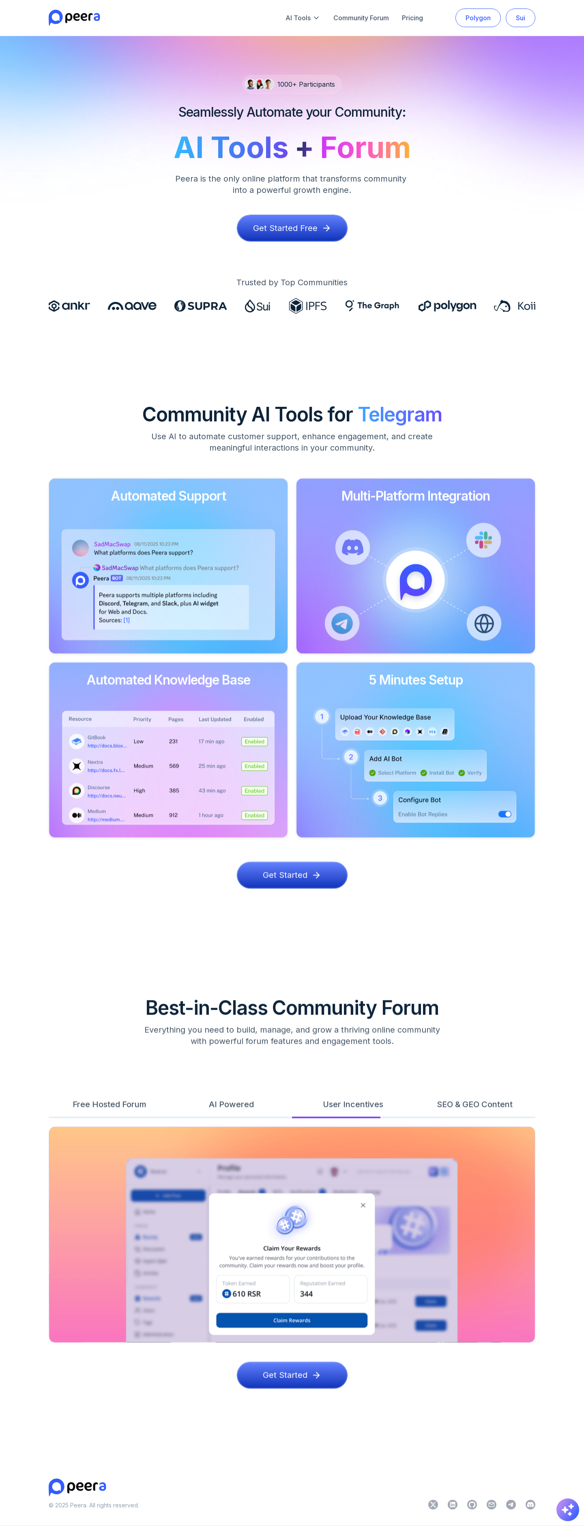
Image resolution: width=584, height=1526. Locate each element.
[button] (303, 18)
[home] (74, 18)
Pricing (412, 18)
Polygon (478, 18)
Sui (520, 18)
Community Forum (361, 18)
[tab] (109, 1111)
